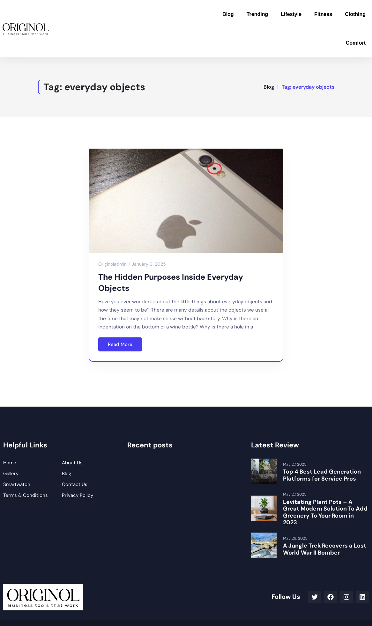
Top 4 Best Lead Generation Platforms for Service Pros (322, 475)
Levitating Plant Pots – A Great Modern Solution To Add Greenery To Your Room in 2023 (325, 512)
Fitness (323, 14)
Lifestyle (291, 14)
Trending (257, 14)
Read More (120, 344)
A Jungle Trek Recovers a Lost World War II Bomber (324, 549)
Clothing (355, 14)
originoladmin (112, 264)
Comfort (356, 43)
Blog (228, 14)
